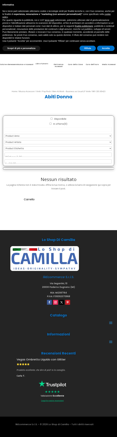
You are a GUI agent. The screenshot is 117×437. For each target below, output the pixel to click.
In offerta (60, 123)
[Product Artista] (58, 142)
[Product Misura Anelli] (58, 161)
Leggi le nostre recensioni (52, 400)
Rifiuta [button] (87, 48)
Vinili (38, 91)
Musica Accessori (27, 91)
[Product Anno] (58, 136)
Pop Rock (46, 91)
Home (14, 91)
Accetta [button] (106, 48)
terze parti (49, 20)
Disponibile (60, 118)
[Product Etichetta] (58, 148)
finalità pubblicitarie (84, 26)
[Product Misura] (58, 155)
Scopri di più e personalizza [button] (21, 48)
